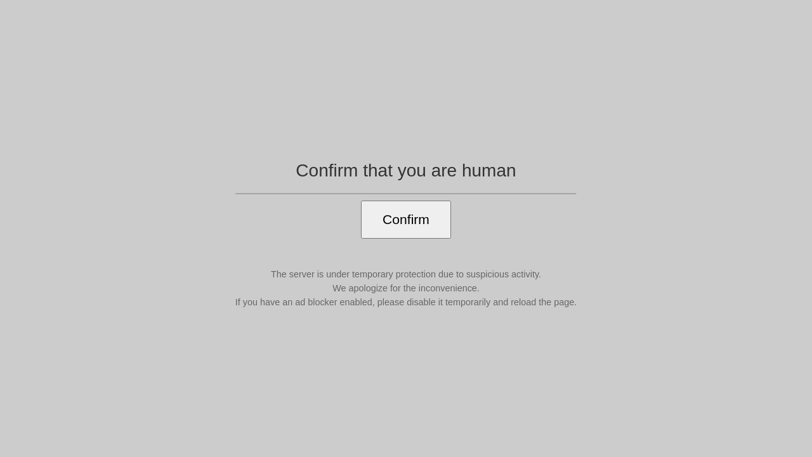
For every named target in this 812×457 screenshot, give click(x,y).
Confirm (406, 219)
